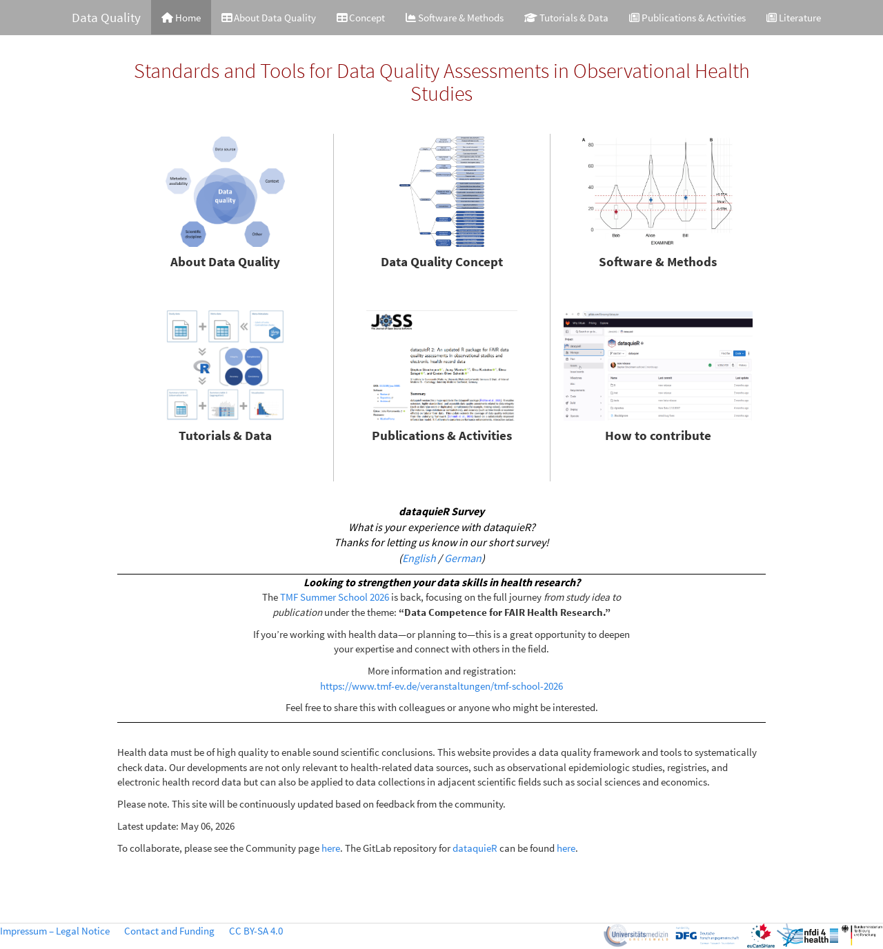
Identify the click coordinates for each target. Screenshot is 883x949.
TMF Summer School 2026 (334, 596)
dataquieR (475, 848)
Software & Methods (455, 17)
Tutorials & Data (566, 17)
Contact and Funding (169, 930)
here (330, 848)
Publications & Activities (687, 17)
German (463, 558)
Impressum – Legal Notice (55, 930)
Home (181, 17)
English (419, 558)
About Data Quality (268, 17)
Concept (361, 17)
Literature (793, 17)
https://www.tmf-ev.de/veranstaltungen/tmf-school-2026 (441, 685)
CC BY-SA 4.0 (256, 930)
